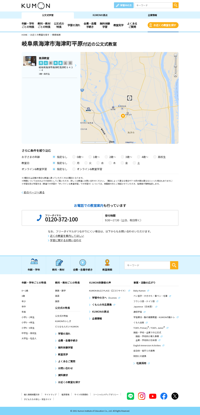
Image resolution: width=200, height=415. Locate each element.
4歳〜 (145, 157)
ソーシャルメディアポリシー (106, 394)
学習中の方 (126, 5)
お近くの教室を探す (164, 25)
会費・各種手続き (90, 25)
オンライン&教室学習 (89, 169)
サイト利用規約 (81, 394)
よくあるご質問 (132, 25)
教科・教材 (58, 269)
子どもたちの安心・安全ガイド (37, 399)
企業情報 (152, 15)
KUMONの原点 (100, 15)
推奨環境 (65, 394)
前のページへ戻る (34, 192)
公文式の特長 (59, 25)
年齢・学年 (34, 269)
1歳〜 (96, 157)
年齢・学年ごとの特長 (28, 25)
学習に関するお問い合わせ (65, 240)
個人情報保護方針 (32, 394)
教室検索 (107, 269)
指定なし (62, 157)
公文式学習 (47, 15)
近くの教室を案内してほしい (67, 236)
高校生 (162, 157)
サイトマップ (50, 394)
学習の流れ (74, 25)
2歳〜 (112, 157)
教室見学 (118, 25)
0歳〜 (80, 157)
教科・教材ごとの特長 (44, 25)
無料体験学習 (105, 25)
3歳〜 (128, 157)
